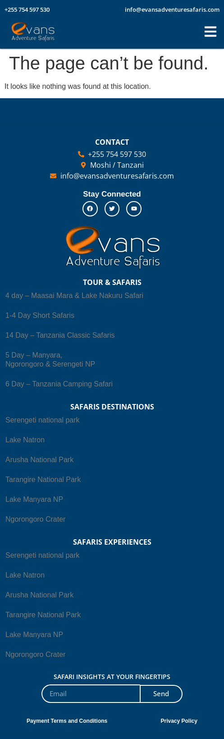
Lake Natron (25, 440)
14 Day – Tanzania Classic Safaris (60, 335)
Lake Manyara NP (34, 499)
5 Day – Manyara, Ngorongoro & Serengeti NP (50, 359)
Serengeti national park (42, 420)
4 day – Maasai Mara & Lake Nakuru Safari (74, 295)
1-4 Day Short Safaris (39, 315)
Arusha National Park (39, 460)
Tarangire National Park (43, 479)
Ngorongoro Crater (35, 519)
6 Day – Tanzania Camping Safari (59, 384)
